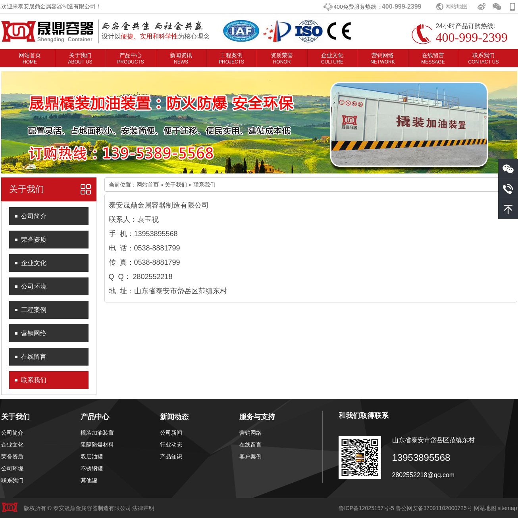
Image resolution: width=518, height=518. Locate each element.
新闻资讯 (181, 58)
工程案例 (231, 58)
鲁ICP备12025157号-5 (366, 508)
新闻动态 (174, 417)
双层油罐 (92, 456)
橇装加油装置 (97, 432)
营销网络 (382, 58)
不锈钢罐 (92, 468)
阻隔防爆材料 (97, 444)
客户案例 (250, 456)
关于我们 (80, 58)
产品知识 (171, 456)
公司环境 (33, 286)
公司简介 (33, 216)
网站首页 (30, 58)
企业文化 (332, 58)
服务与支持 (257, 417)
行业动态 (171, 444)
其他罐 (89, 480)
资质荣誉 (282, 58)
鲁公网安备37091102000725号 (434, 508)
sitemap (507, 508)
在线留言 (433, 58)
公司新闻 (171, 432)
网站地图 (456, 6)
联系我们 (483, 58)
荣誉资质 (33, 239)
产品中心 (130, 58)
